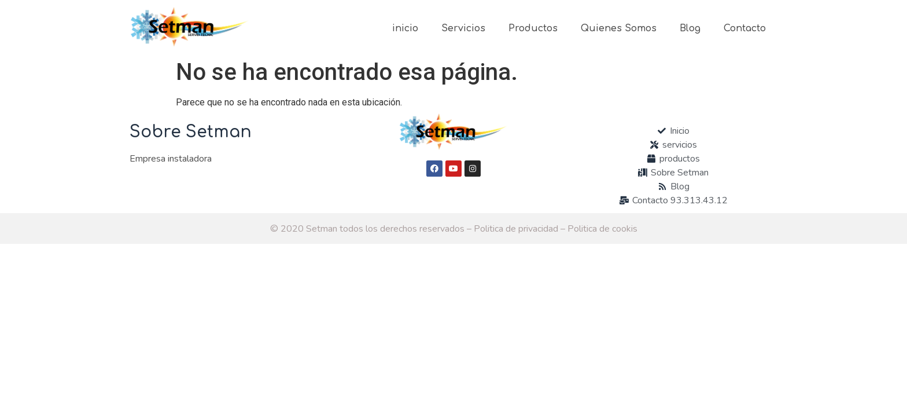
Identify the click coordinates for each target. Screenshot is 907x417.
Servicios (463, 28)
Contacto (745, 28)
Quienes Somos (619, 28)
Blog (690, 28)
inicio (405, 28)
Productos (533, 28)
